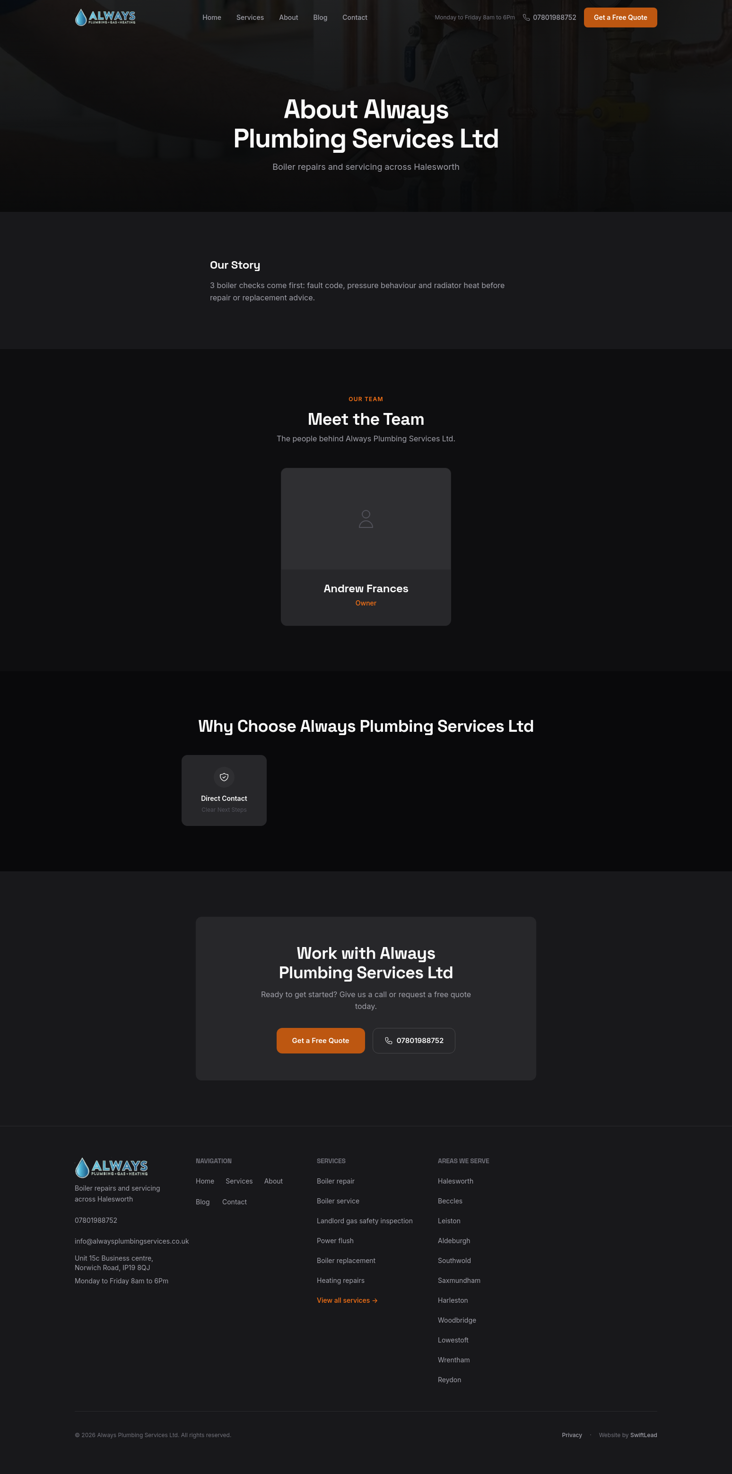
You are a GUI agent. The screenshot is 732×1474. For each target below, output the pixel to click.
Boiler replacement (346, 1260)
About (288, 17)
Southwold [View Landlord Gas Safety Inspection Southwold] (454, 1260)
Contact (354, 17)
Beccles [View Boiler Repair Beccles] (450, 1201)
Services (250, 17)
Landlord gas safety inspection (365, 1221)
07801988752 (549, 17)
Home (211, 17)
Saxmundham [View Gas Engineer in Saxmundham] (459, 1280)
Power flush (335, 1241)
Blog (320, 17)
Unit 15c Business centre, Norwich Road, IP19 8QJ (114, 1263)
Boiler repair (336, 1181)
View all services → (347, 1300)
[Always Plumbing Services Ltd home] (105, 17)
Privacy (572, 1435)
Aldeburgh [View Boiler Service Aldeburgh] (454, 1241)
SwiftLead (643, 1435)
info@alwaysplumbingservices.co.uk (124, 1241)
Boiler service (338, 1201)
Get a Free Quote (620, 17)
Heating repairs (341, 1280)
